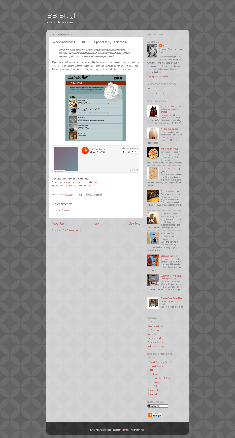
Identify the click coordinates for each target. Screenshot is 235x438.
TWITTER (151, 93)
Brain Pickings (153, 382)
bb (163, 45)
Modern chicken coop (169, 128)
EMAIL (158, 93)
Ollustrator (126, 429)
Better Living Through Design (159, 378)
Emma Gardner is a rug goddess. (170, 170)
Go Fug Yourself (153, 334)
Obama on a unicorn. (169, 255)
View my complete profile (157, 76)
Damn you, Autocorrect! (156, 326)
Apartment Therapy (155, 366)
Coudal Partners (153, 386)
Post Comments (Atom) (72, 230)
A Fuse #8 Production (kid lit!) (159, 362)
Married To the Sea (155, 341)
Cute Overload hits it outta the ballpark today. (171, 277)
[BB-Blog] (60, 15)
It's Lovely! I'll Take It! (155, 337)
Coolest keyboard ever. (170, 191)
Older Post (134, 223)
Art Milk (150, 370)
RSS (164, 93)
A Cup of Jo (151, 358)
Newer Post (58, 223)
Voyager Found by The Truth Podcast (81, 182)
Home (97, 223)
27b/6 (149, 322)
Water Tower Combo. (169, 213)
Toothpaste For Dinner (156, 345)
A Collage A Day (167, 233)
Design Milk (152, 393)
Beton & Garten (153, 374)
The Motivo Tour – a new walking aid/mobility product (171, 109)
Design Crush (152, 389)
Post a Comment (62, 210)
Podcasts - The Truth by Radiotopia (75, 185)
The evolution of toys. (169, 148)
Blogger (144, 429)
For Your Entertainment (156, 330)
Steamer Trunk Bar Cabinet (171, 298)
